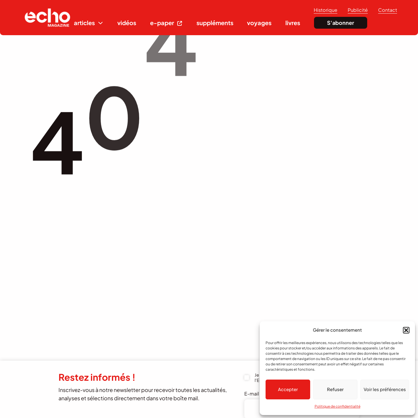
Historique (325, 10)
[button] (406, 330)
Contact (387, 10)
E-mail (254, 394)
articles (84, 22)
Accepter (288, 389)
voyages (259, 22)
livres (292, 22)
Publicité (358, 10)
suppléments (214, 22)
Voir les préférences (385, 389)
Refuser (335, 389)
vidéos (126, 22)
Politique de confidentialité (337, 406)
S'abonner (340, 22)
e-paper (162, 22)
